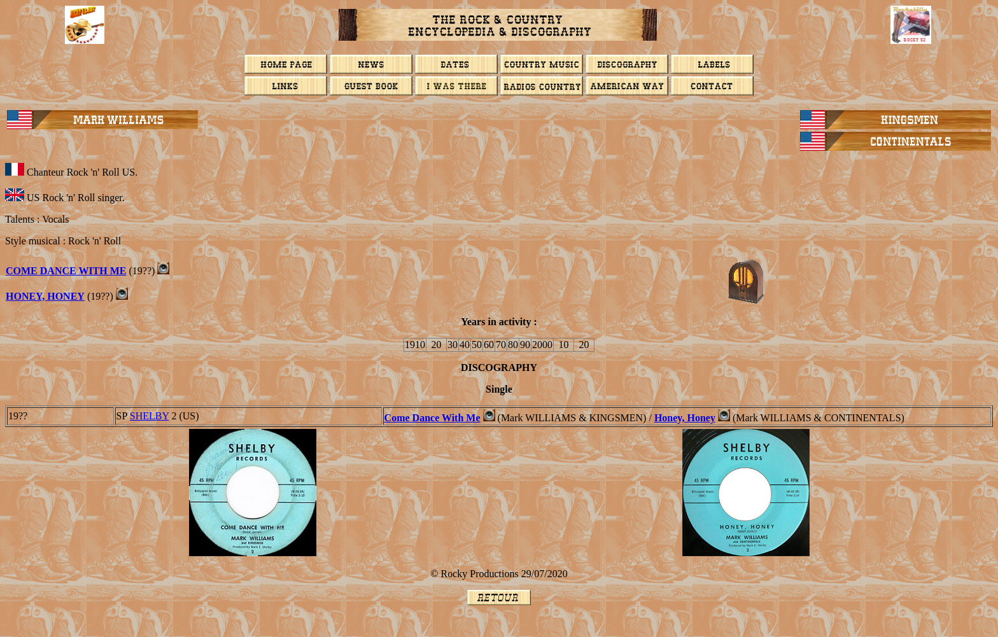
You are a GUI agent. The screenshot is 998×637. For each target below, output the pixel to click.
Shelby (149, 415)
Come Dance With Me (66, 270)
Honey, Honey (45, 296)
